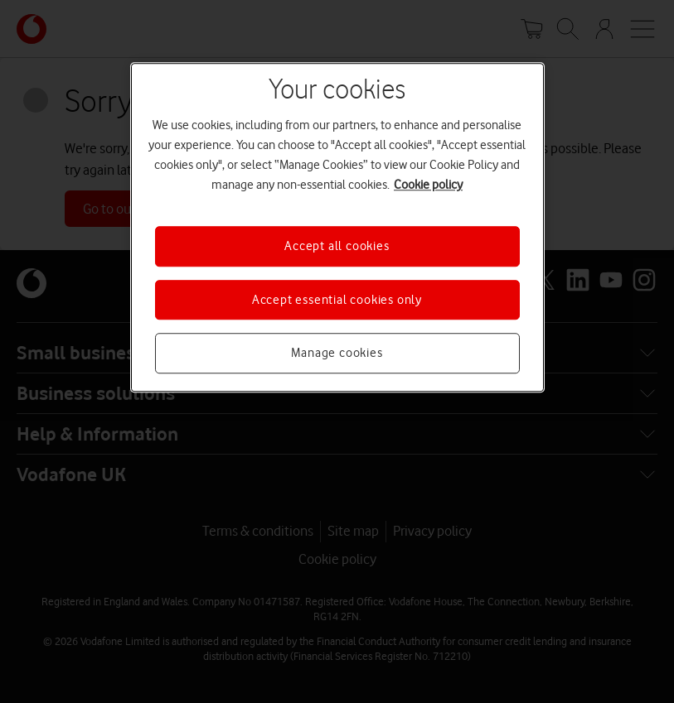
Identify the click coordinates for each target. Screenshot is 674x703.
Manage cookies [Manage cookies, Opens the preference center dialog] (336, 352)
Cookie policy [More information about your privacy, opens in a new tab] (428, 185)
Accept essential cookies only (337, 299)
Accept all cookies (336, 246)
